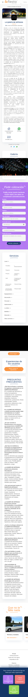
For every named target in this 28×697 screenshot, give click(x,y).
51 (25, 176)
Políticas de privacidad (14, 667)
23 (23, 175)
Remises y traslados (13, 634)
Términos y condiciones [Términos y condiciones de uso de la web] (14, 665)
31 (4, 176)
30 (3, 176)
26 (26, 175)
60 (10, 177)
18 (18, 175)
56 (6, 177)
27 (27, 175)
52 (26, 176)
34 (7, 176)
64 (14, 177)
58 (8, 177)
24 (24, 175)
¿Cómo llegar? (13, 353)
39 (12, 176)
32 (5, 176)
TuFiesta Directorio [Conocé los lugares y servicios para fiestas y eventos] (14, 655)
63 (13, 177)
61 (11, 177)
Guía (25, 2)
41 (14, 176)
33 (6, 176)
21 (21, 175)
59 (9, 177)
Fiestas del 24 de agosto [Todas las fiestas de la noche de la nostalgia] (14, 657)
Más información (11, 637)
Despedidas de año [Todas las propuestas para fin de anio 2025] (14, 659)
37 (10, 176)
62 (12, 177)
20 (20, 175)
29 (2, 176)
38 (11, 176)
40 (13, 176)
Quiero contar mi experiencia (13, 369)
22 (22, 175)
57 (7, 177)
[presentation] (3, 608)
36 (9, 176)
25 (25, 175)
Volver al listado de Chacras (14, 6)
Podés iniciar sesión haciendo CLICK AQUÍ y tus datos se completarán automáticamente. (14, 194)
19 (19, 175)
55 (5, 177)
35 (8, 176)
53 (27, 176)
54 (4, 177)
